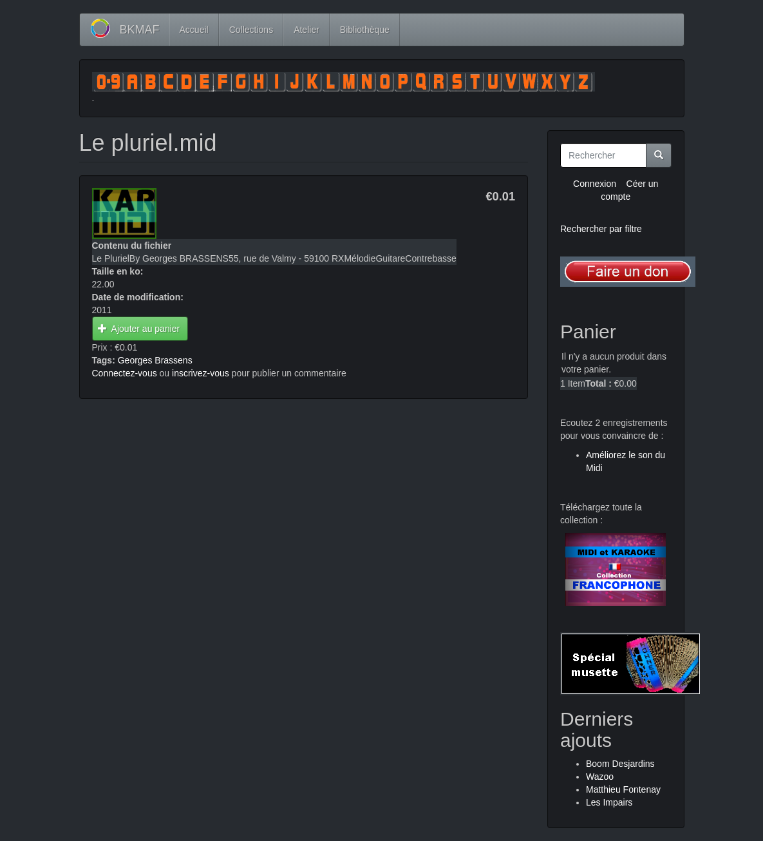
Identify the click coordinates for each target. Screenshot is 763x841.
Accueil (194, 29)
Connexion (594, 184)
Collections (251, 29)
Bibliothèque (365, 29)
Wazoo (600, 776)
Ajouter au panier (139, 329)
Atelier (306, 29)
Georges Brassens (155, 360)
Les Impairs (609, 802)
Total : (598, 383)
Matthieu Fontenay (623, 789)
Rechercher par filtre (601, 229)
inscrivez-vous (200, 373)
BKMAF (140, 29)
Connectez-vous (124, 373)
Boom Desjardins (620, 764)
